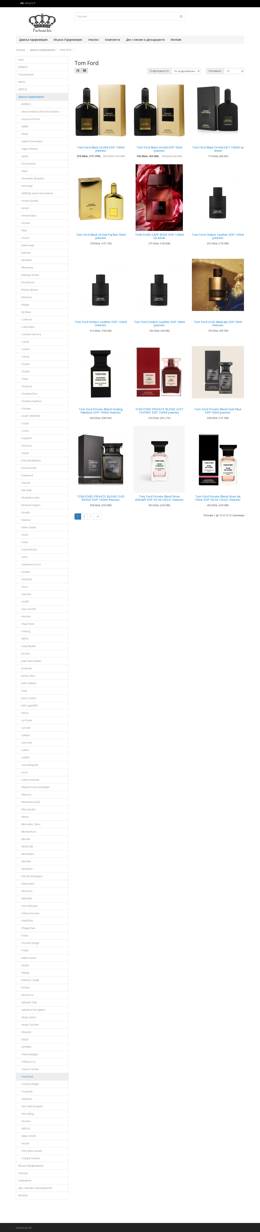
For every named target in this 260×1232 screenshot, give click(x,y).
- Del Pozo (25, 445)
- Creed (23, 431)
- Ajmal (23, 156)
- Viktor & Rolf (27, 1136)
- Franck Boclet (27, 549)
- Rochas (24, 987)
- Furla (22, 557)
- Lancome (25, 742)
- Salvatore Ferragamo (31, 1010)
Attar (21, 59)
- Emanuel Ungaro (29, 505)
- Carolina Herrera (29, 334)
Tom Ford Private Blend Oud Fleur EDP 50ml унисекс (218, 410)
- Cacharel (25, 319)
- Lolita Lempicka (28, 779)
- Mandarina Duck (29, 802)
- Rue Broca (25, 995)
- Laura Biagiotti (28, 765)
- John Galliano (27, 683)
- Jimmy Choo (26, 675)
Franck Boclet (26, 74)
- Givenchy (25, 579)
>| (97, 516)
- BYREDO (24, 104)
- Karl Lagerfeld (27, 705)
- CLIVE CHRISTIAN (29, 416)
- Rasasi (23, 965)
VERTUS (22, 89)
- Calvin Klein (26, 327)
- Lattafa (23, 757)
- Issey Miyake (27, 646)
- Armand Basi (27, 215)
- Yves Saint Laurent (30, 1151)
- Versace (24, 1121)
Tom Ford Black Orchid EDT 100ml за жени (218, 149)
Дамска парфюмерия (33, 40)
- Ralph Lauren (27, 958)
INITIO (21, 82)
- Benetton (25, 260)
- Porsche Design (28, 943)
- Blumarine (25, 267)
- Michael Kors (27, 831)
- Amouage (25, 186)
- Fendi (23, 534)
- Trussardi (25, 1091)
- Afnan (23, 134)
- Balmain (24, 252)
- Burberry (25, 297)
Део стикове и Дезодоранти (145, 40)
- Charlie (24, 371)
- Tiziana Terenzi (28, 1069)
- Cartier (23, 341)
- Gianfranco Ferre (29, 564)
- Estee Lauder (27, 527)
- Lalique (24, 735)
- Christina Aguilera (30, 401)
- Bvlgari (23, 304)
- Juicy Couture (27, 698)
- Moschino (25, 868)
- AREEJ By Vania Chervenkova (35, 193)
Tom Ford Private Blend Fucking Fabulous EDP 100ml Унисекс (101, 410)
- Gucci (23, 586)
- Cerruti (23, 356)
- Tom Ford (25, 1076)
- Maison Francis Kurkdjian (34, 787)
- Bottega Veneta (28, 275)
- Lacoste (24, 727)
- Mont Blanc (26, 854)
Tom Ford (65, 50)
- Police (23, 935)
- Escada (24, 512)
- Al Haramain (27, 163)
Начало (20, 50)
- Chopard (25, 386)
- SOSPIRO (24, 1047)
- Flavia (23, 542)
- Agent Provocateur (30, 141)
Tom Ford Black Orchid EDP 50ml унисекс (159, 149)
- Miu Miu (24, 839)
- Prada (23, 950)
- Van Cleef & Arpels (30, 1106)
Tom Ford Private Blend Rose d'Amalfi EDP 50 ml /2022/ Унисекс (159, 498)
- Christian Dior (27, 393)
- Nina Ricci (25, 891)
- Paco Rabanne (28, 906)
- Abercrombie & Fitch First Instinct (38, 111)
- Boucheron (26, 282)
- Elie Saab (25, 490)
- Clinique (24, 408)
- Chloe (23, 379)
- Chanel (23, 364)
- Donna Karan (27, 468)
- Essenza (24, 520)
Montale (176, 40)
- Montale (24, 861)
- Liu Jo (23, 772)
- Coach (23, 423)
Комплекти (112, 40)
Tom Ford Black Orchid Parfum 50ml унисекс (101, 236)
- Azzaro (24, 238)
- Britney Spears (28, 289)
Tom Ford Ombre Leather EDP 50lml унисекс (159, 323)
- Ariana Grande (28, 200)
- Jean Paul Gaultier (29, 661)
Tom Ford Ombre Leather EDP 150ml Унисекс (101, 323)
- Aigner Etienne (28, 148)
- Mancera (24, 794)
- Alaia (22, 171)
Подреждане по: (159, 71)
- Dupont (24, 482)
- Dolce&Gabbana (29, 460)
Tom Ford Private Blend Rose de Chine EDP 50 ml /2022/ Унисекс (218, 498)
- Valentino (25, 1099)
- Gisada (24, 572)
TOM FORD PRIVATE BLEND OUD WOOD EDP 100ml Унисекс (100, 498)
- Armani (24, 223)
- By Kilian (24, 312)
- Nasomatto (26, 883)
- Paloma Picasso (28, 913)
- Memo (23, 817)
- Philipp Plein (26, 928)
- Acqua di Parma (29, 119)
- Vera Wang (26, 1113)
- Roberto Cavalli (28, 980)
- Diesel (23, 453)
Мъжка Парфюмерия (67, 40)
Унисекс (93, 40)
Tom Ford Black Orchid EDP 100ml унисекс (100, 149)
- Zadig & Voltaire (29, 1158)
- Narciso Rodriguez (30, 876)
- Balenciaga (26, 245)
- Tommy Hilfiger (28, 1084)
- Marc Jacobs (26, 809)
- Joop (22, 690)
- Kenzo (23, 713)
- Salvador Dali (27, 1002)
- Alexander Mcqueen (31, 178)
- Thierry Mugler (28, 1054)
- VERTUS (24, 1128)
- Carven (24, 349)
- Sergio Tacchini (28, 1024)
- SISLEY (23, 1039)
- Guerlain (24, 594)
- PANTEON (25, 920)
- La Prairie (25, 720)
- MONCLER (25, 846)
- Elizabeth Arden (28, 497)
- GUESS (23, 601)
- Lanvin (23, 750)
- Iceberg (24, 631)
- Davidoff (24, 438)
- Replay (23, 972)
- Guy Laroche (27, 609)
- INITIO (23, 638)
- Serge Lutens (27, 1017)
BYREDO (23, 67)
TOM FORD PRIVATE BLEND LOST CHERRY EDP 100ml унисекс (159, 410)
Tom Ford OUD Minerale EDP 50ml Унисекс (218, 323)
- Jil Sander (25, 668)
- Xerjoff (23, 1143)
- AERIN (23, 126)
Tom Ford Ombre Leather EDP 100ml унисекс (218, 236)
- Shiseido (24, 1032)
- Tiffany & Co (26, 1061)
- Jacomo (24, 653)
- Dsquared (25, 475)
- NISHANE (25, 898)
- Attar (22, 230)
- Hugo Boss (26, 624)
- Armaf (23, 208)
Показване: (215, 71)
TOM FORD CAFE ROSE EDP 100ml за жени (159, 236)
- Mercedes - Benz (29, 824)
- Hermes (24, 616)
